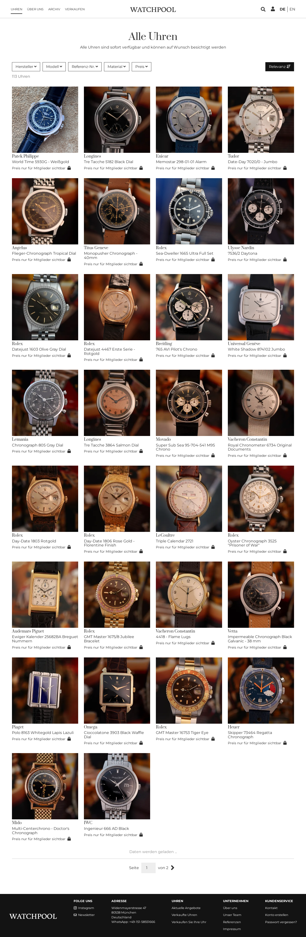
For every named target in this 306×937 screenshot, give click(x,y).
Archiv (55, 9)
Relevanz (279, 66)
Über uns (36, 9)
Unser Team (232, 915)
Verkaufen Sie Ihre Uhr (189, 922)
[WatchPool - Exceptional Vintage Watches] (153, 9)
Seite (134, 868)
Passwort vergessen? (281, 922)
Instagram (84, 908)
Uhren (17, 9)
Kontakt (271, 908)
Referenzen (232, 922)
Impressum (232, 929)
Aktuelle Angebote (186, 908)
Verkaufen (76, 9)
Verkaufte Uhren (184, 915)
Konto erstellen (276, 915)
